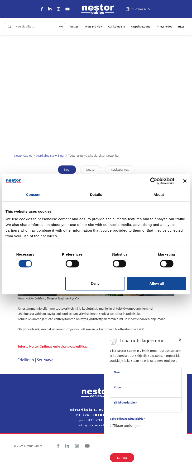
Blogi (61, 155)
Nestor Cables (23, 155)
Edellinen (26, 359)
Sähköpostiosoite (125, 402)
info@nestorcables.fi (96, 425)
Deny (95, 283)
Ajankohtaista (45, 155)
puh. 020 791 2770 (96, 420)
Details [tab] (96, 195)
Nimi (117, 372)
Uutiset (90, 169)
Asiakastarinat (120, 169)
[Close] (180, 339)
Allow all (156, 283)
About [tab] (159, 195)
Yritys (117, 387)
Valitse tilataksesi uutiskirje (127, 418)
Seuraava (45, 359)
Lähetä (122, 457)
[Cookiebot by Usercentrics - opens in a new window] (153, 180)
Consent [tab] (33, 195)
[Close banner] (185, 181)
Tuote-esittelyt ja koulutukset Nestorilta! (93, 155)
